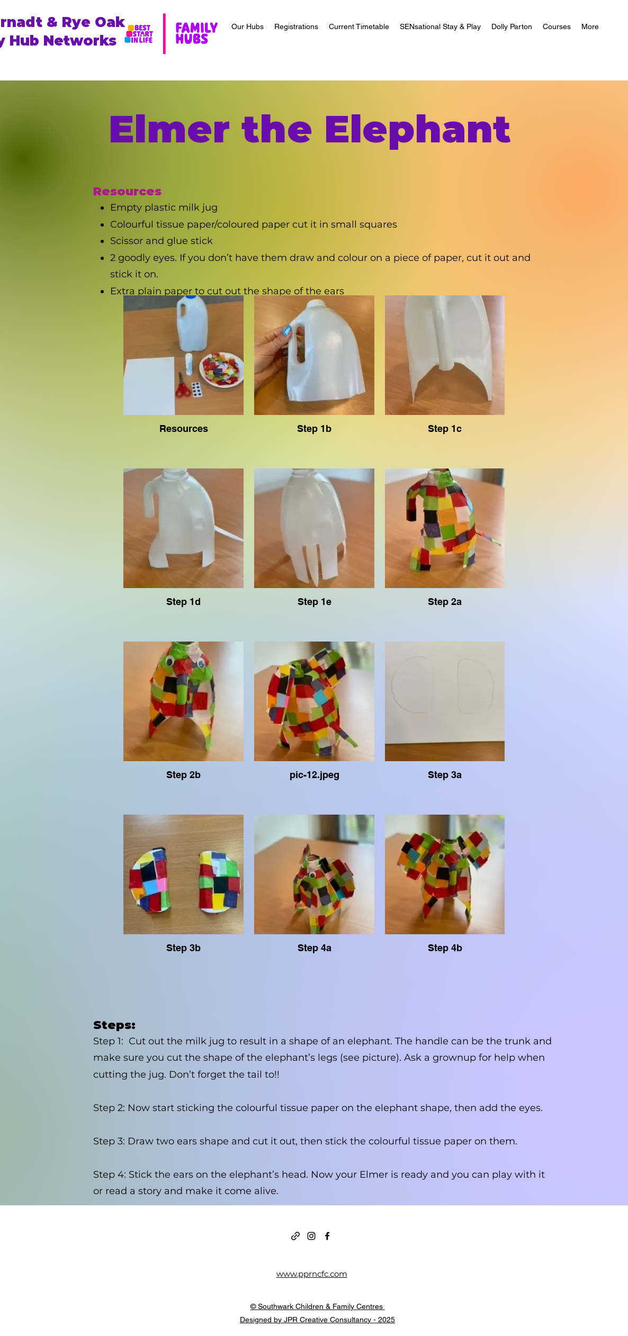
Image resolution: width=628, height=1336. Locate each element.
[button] (247, 26)
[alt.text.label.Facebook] (327, 1236)
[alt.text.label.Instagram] (311, 1236)
